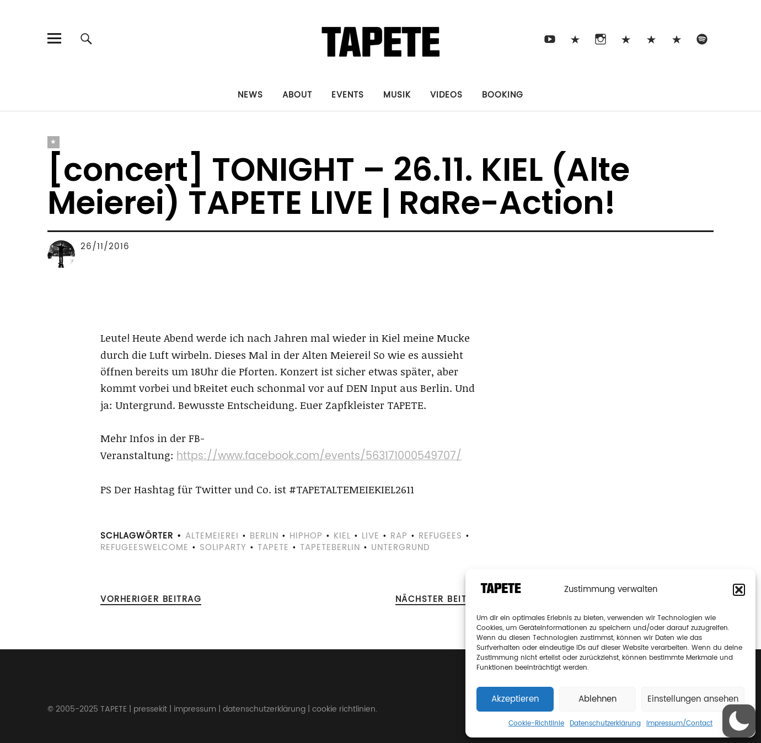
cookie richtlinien (344, 709)
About (297, 95)
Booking (502, 95)
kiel (342, 536)
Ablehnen (597, 699)
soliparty (223, 547)
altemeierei (212, 536)
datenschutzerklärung (264, 709)
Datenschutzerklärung (605, 723)
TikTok (575, 38)
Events (347, 95)
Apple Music (676, 38)
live (370, 536)
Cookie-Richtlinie (536, 723)
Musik (397, 95)
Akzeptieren (515, 699)
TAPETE (113, 709)
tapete (273, 547)
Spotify (702, 38)
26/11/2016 (105, 247)
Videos (446, 95)
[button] (738, 589)
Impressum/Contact (679, 723)
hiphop (306, 536)
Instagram (600, 38)
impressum (195, 709)
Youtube (550, 38)
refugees (440, 536)
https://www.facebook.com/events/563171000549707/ (319, 456)
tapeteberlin (330, 547)
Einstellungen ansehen (692, 699)
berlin (264, 536)
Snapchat (651, 38)
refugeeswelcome (144, 547)
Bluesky (626, 38)
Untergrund (400, 547)
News (250, 95)
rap (399, 536)
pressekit (150, 709)
